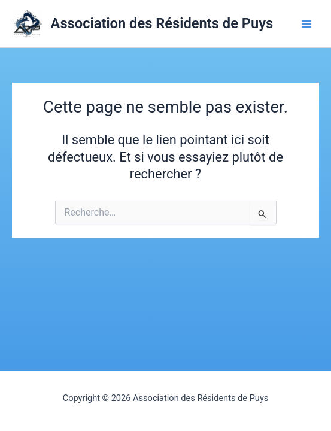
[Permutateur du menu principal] (306, 24)
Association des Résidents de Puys (162, 23)
